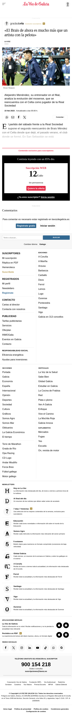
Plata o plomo (45, 399)
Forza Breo (8, 467)
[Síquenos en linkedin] (29, 647)
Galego (42, 244)
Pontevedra (44, 303)
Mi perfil (6, 283)
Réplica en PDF (10, 262)
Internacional (8, 390)
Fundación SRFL (35, 682)
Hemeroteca (8, 267)
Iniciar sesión (47, 225)
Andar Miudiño (9, 462)
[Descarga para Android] (66, 625)
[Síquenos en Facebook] (5, 647)
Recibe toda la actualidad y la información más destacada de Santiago (33, 589)
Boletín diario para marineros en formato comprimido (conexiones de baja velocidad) (34, 544)
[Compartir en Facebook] (18, 117)
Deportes (7, 399)
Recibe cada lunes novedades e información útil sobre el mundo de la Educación (33, 524)
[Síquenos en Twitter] (13, 647)
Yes (40, 441)
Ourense (42, 298)
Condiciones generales (60, 709)
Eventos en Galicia (11, 339)
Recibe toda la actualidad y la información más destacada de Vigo (32, 599)
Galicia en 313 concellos (50, 316)
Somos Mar (8, 423)
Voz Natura (28, 684)
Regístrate (7, 293)
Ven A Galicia (45, 404)
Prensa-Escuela (40, 684)
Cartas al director (11, 304)
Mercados (43, 432)
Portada (6, 372)
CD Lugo (6, 457)
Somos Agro (8, 418)
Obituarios (7, 427)
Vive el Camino (46, 413)
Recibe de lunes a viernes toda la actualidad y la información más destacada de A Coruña (36, 566)
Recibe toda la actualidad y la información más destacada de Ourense (33, 610)
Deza (41, 279)
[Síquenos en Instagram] (21, 647)
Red (40, 395)
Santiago (42, 307)
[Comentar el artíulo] (60, 117)
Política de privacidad (22, 709)
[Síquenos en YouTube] (37, 647)
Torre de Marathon (11, 444)
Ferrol (41, 284)
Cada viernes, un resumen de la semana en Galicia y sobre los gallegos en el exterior (35, 556)
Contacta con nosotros (13, 309)
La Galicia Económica (13, 432)
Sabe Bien (43, 376)
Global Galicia (45, 381)
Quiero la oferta (36, 188)
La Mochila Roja (46, 418)
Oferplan (6, 330)
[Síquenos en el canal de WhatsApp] (53, 647)
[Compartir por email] (12, 117)
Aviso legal (7, 709)
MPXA (50, 684)
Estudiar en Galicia (48, 386)
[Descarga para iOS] (59, 625)
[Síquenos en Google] (61, 647)
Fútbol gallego (9, 471)
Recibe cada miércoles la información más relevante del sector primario (34, 534)
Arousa (42, 265)
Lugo (40, 293)
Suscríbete (8, 271)
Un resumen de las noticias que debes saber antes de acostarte (31, 501)
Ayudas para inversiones (14, 359)
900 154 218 (36, 664)
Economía (7, 381)
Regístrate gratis (26, 225)
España (6, 386)
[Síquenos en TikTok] (45, 647)
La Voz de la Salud (48, 372)
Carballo (42, 275)
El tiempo (7, 436)
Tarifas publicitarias (12, 320)
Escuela (42, 445)
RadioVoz (61, 682)
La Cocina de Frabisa (49, 390)
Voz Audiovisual (49, 682)
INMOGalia (8, 334)
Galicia (5, 376)
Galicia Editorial (61, 684)
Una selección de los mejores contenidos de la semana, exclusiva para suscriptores (34, 511)
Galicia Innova (45, 423)
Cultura (6, 409)
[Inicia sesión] (67, 3)
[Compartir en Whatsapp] (6, 117)
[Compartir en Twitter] (24, 117)
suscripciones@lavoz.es (36, 671)
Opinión (6, 395)
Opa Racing (8, 453)
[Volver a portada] (36, 4)
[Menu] (4, 4)
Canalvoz (17, 684)
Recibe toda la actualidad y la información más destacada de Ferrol (32, 577)
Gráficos (6, 413)
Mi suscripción (9, 258)
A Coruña (43, 256)
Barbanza (43, 270)
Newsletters (8, 288)
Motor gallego (9, 476)
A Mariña (42, 261)
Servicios (6, 325)
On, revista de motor (48, 450)
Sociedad (7, 404)
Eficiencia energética (12, 354)
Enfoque (42, 409)
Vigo (40, 312)
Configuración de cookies (36, 711)
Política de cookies (41, 709)
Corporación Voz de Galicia (17, 682)
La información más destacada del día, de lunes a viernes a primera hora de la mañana (35, 491)
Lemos (41, 289)
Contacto (6, 344)
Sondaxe (8, 684)
